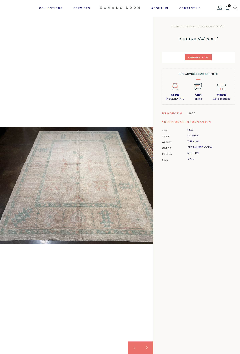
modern (193, 153)
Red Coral (206, 147)
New (190, 130)
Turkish (193, 141)
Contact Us (190, 8)
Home (176, 27)
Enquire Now (198, 58)
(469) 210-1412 (175, 96)
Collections (51, 8)
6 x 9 (190, 159)
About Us (159, 8)
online (198, 96)
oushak (189, 27)
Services (82, 8)
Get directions (221, 96)
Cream (192, 147)
